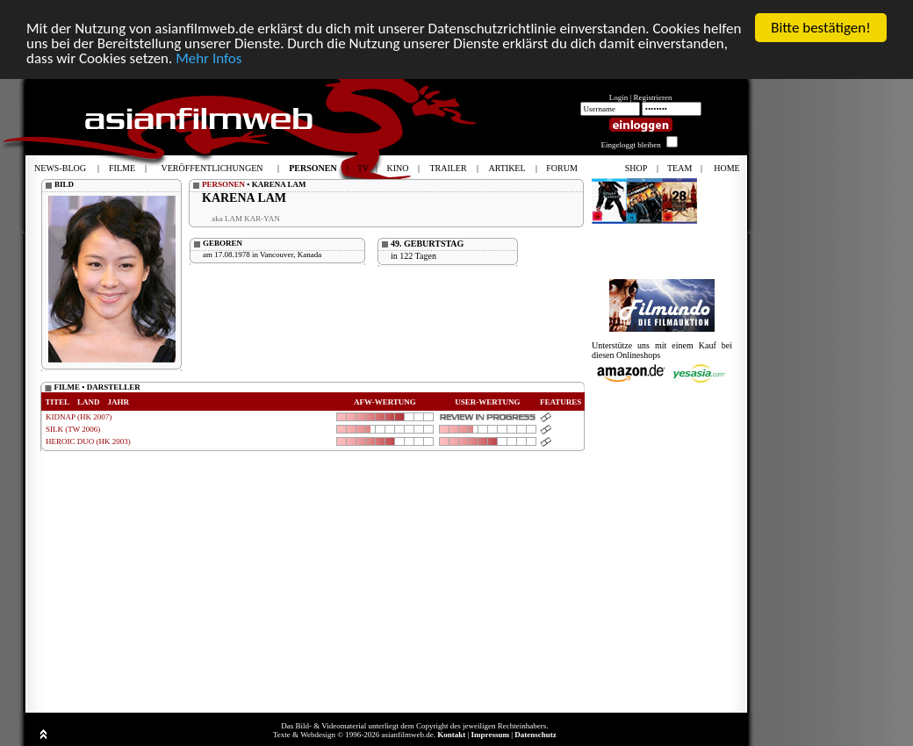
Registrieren (653, 97)
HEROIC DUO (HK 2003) (88, 441)
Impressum (490, 734)
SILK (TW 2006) (73, 429)
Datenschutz (535, 734)
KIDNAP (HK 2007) (78, 416)
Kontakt (451, 734)
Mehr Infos (208, 57)
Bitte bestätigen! (821, 27)
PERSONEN (223, 184)
